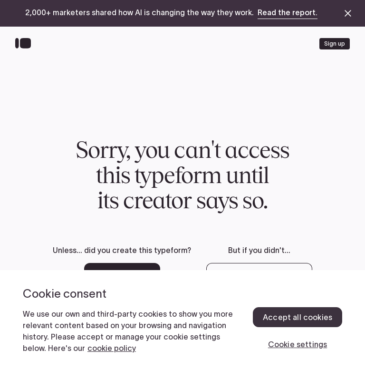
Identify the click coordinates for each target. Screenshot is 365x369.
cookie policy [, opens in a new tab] (111, 348)
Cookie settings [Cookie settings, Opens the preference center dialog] (297, 344)
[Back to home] (25, 43)
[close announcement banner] (348, 13)
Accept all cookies (297, 317)
